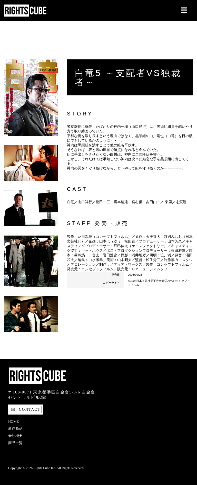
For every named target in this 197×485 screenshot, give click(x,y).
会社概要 (15, 436)
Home (13, 422)
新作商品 (15, 428)
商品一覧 (15, 443)
